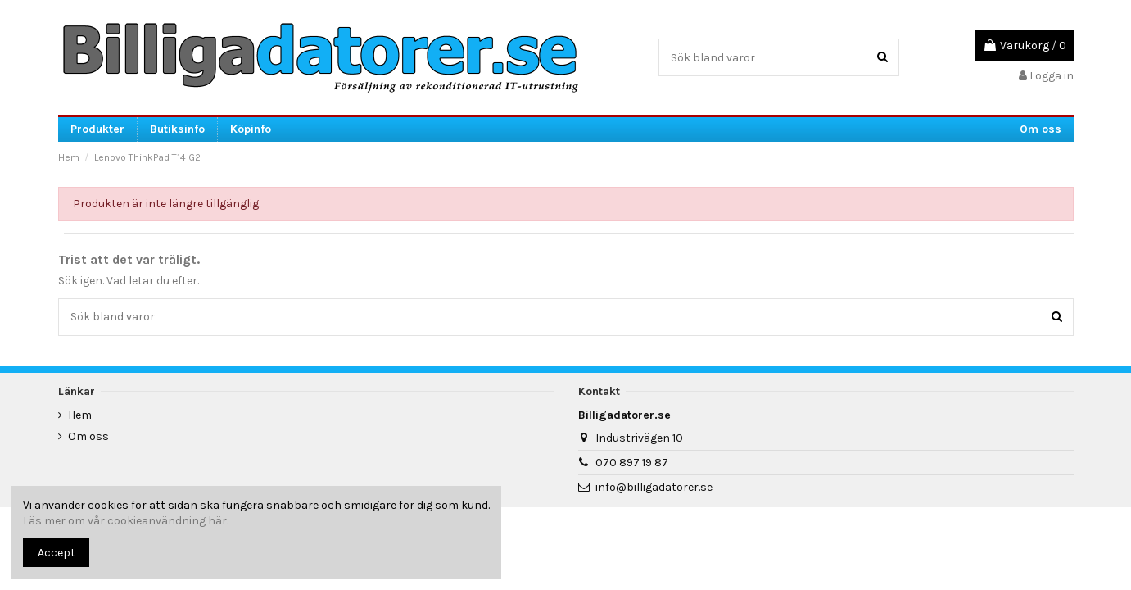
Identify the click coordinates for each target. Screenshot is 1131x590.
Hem (80, 415)
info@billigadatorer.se (654, 487)
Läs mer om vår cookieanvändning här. (125, 521)
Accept (56, 553)
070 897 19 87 (631, 463)
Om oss (88, 436)
